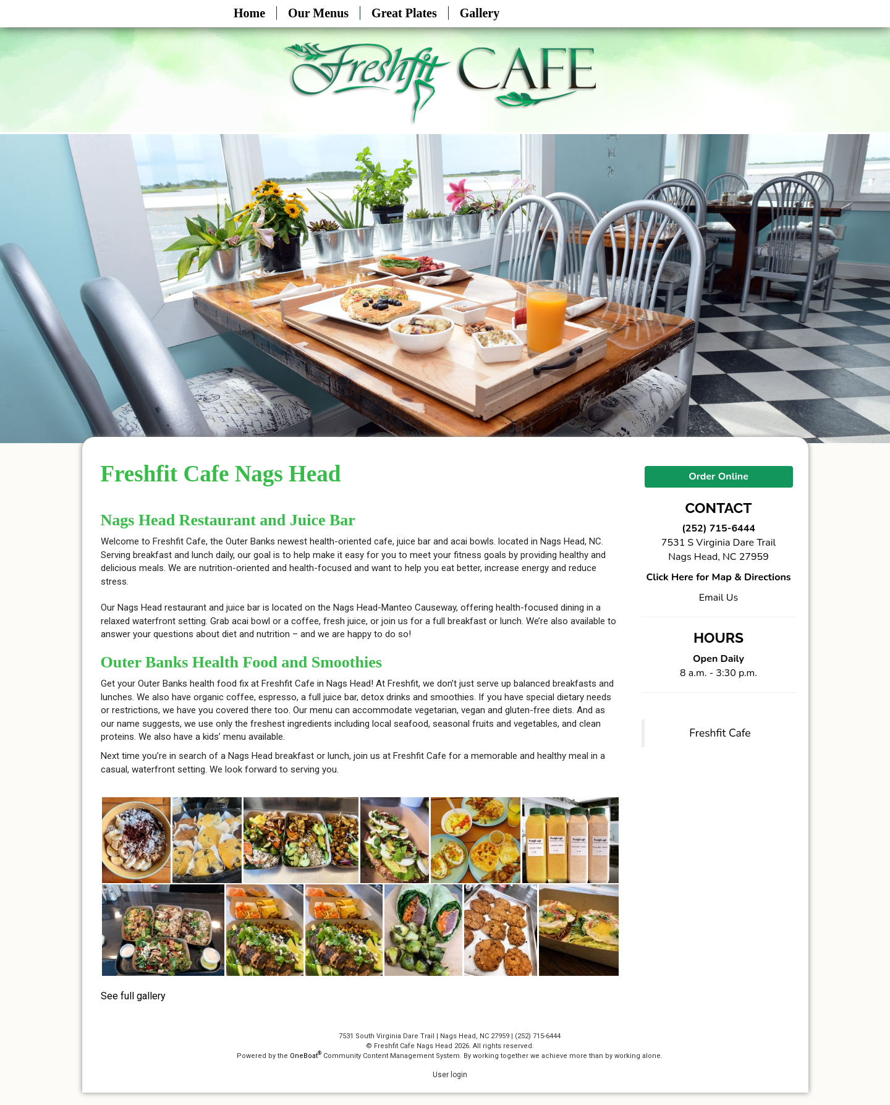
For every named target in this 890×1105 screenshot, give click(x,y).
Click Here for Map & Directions (718, 577)
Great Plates (404, 13)
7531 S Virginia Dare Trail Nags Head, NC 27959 (718, 550)
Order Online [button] (718, 476)
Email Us (718, 597)
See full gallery (133, 996)
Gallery (479, 13)
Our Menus (318, 13)
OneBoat (305, 1056)
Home (249, 13)
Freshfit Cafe (719, 733)
